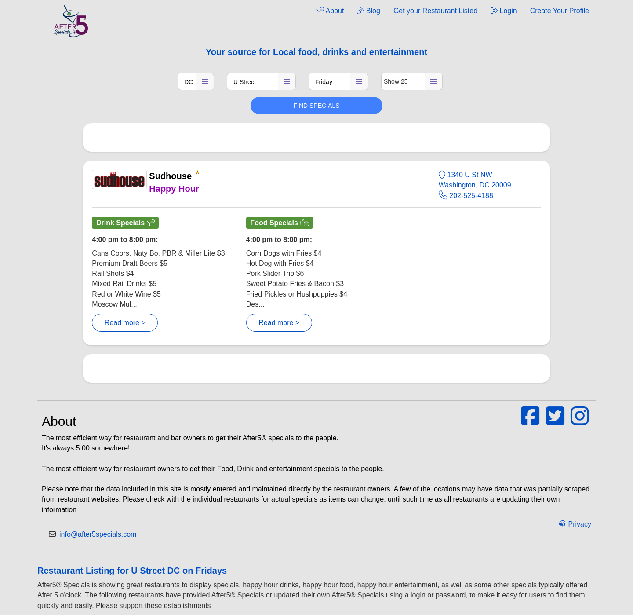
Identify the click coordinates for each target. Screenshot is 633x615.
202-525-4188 (466, 195)
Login (504, 11)
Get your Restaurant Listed (435, 11)
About (330, 11)
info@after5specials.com (97, 534)
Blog (368, 11)
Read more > (125, 322)
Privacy (575, 524)
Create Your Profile (559, 11)
